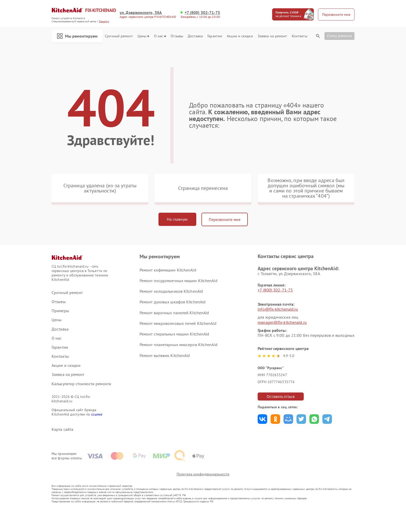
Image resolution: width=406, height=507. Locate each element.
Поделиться (262, 419)
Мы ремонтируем (77, 36)
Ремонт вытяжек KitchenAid (165, 355)
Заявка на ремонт (272, 36)
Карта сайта (62, 429)
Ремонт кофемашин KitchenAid (168, 270)
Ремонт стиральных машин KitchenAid (174, 334)
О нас (160, 36)
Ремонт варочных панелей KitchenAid (174, 312)
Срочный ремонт (119, 36)
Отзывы (177, 36)
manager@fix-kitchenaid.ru (282, 322)
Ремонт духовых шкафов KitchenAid (173, 301)
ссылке (96, 414)
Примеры (60, 310)
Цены (143, 36)
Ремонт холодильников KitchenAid (171, 291)
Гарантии (214, 36)
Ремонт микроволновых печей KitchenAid (178, 323)
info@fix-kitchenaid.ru (278, 309)
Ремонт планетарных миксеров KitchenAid (179, 344)
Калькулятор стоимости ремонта (81, 383)
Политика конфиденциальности (203, 474)
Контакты (299, 36)
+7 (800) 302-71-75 (202, 12)
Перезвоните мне (225, 219)
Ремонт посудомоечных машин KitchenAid (179, 280)
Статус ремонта (339, 35)
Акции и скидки (240, 36)
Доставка (195, 36)
